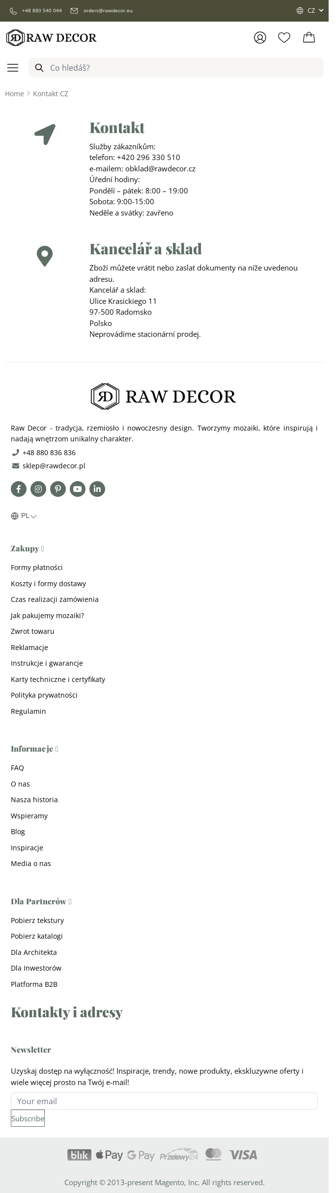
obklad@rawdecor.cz (160, 168)
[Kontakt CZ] (50, 93)
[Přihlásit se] (260, 37)
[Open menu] (13, 68)
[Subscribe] (28, 1118)
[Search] (39, 68)
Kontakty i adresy (67, 1012)
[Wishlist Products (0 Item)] (284, 37)
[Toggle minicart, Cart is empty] (309, 38)
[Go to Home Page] (14, 93)
